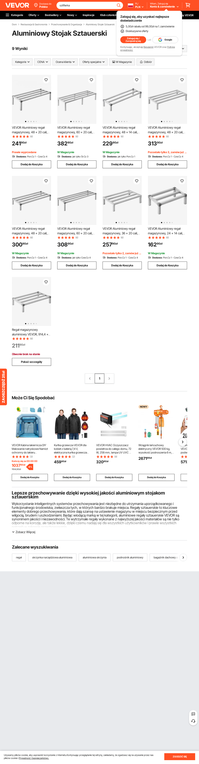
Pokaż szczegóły (31, 361)
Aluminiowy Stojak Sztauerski (100, 24)
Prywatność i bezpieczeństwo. (34, 758)
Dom (14, 24)
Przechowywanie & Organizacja (66, 24)
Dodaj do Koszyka (32, 164)
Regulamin (148, 47)
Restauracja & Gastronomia (34, 24)
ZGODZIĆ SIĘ (180, 756)
